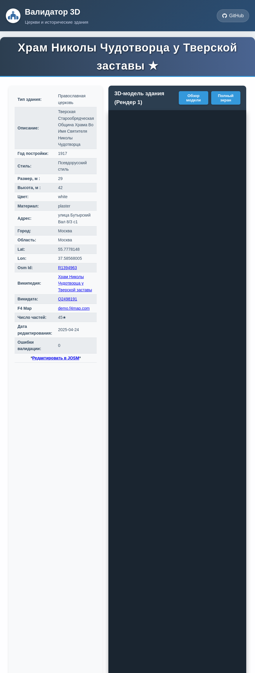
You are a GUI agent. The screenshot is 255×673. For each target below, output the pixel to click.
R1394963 (67, 267)
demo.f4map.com (74, 308)
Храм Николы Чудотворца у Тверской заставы (75, 283)
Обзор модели (193, 98)
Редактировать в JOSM (55, 358)
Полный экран (225, 98)
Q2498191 (67, 299)
